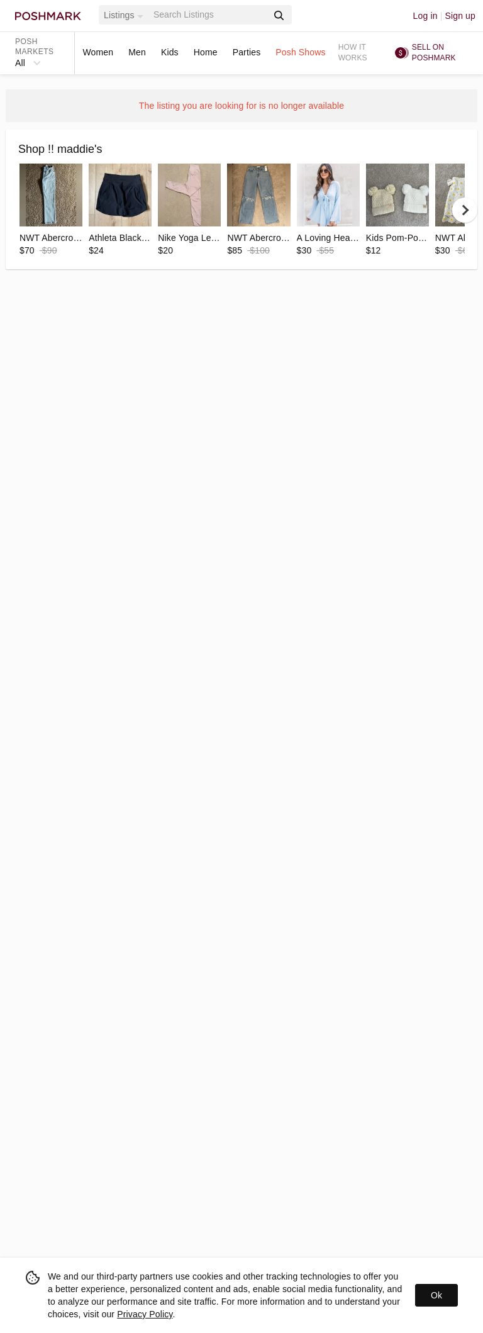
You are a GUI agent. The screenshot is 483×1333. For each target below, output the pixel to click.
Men (137, 52)
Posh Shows (300, 52)
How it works (352, 52)
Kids (170, 52)
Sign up (460, 16)
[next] (464, 210)
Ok (436, 1295)
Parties (247, 52)
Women (97, 52)
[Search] (209, 15)
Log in (425, 16)
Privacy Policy (144, 1314)
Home (206, 52)
